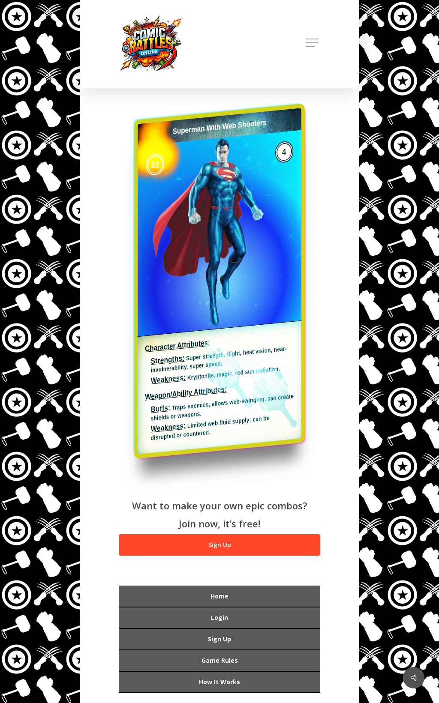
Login (219, 617)
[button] (313, 43)
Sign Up (219, 639)
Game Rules (219, 660)
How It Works (219, 682)
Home (219, 596)
